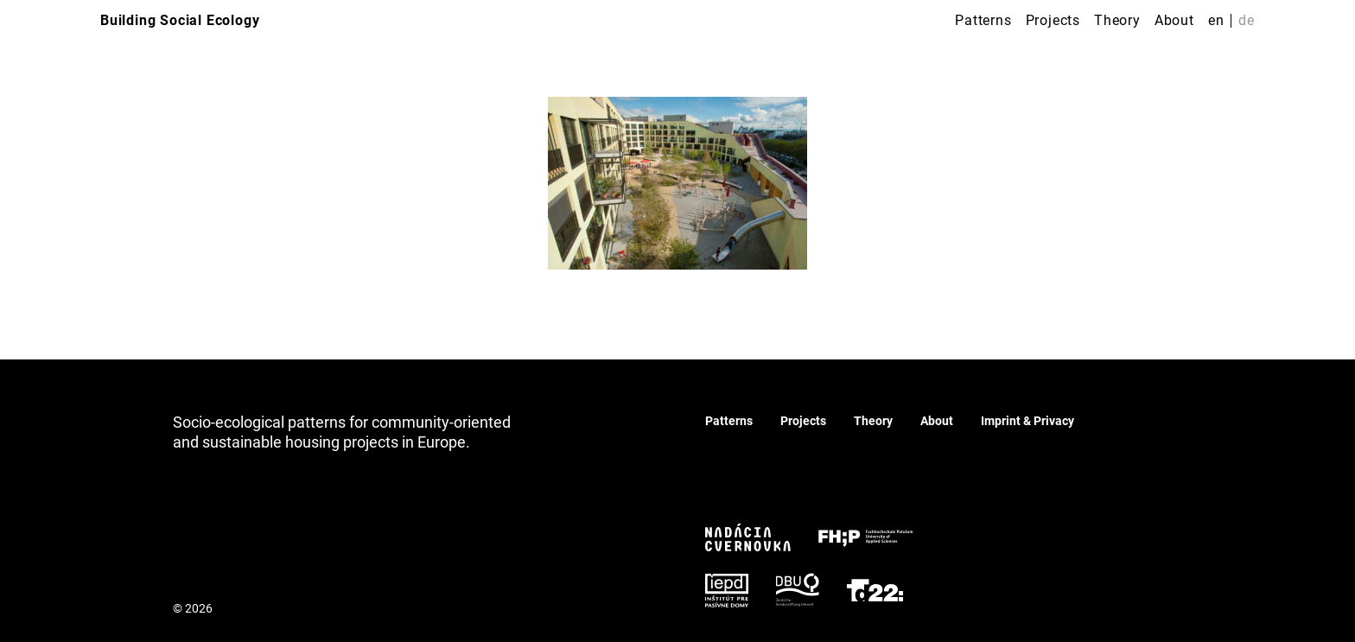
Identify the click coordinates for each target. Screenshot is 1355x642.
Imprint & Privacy (1027, 421)
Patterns (983, 20)
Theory (1117, 20)
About (1174, 20)
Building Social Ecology (179, 20)
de (1246, 20)
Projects (1053, 20)
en (1216, 20)
